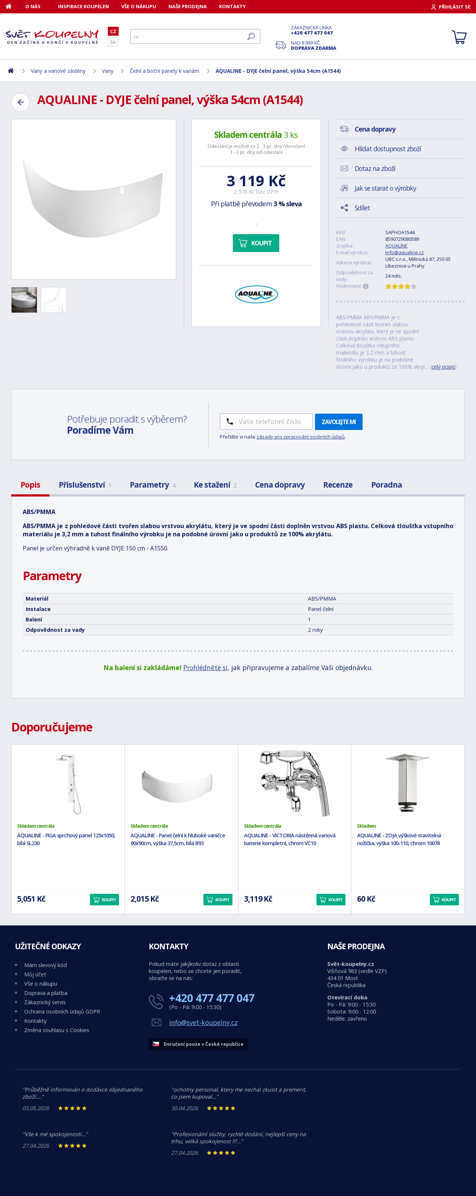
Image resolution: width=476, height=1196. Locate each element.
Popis (30, 484)
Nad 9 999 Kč (313, 45)
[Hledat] (195, 36)
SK (113, 42)
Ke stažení (215, 484)
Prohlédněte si (205, 667)
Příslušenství (85, 484)
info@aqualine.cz (404, 252)
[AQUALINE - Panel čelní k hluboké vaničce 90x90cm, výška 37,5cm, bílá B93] (181, 783)
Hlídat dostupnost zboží (388, 148)
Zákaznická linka (313, 30)
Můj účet (35, 974)
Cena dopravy (280, 484)
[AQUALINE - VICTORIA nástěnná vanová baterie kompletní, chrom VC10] (295, 783)
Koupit (261, 243)
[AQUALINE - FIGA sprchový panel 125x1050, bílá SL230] (68, 783)
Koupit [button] (109, 899)
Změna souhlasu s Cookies (56, 1030)
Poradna (386, 484)
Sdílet (362, 207)
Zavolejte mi (339, 422)
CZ (113, 31)
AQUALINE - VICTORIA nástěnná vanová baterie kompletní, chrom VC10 (289, 839)
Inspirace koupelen (83, 6)
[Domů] (12, 6)
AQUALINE (396, 245)
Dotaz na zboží (375, 168)
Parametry (152, 484)
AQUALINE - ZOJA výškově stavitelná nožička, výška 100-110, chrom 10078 (399, 839)
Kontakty (232, 6)
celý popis (443, 366)
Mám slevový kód (45, 965)
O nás (33, 6)
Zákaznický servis (45, 1002)
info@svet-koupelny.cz (203, 1022)
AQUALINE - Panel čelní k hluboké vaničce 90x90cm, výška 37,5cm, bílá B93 (178, 839)
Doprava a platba (45, 992)
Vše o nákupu (138, 6)
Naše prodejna (187, 6)
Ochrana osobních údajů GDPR (62, 1011)
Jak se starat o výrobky (385, 188)
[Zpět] (20, 102)
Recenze (338, 484)
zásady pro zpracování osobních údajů (301, 436)
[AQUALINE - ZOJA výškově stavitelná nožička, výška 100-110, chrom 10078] (408, 783)
